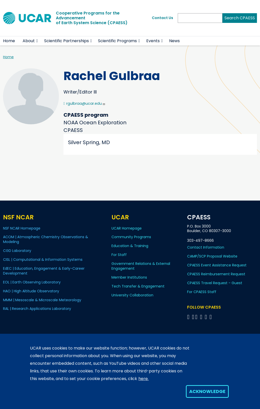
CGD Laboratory (17, 250)
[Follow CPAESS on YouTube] (211, 317)
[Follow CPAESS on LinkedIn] (202, 317)
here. (143, 379)
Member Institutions (129, 277)
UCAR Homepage (126, 228)
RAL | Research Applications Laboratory (37, 308)
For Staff (119, 254)
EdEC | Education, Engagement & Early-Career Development (44, 271)
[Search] (200, 18)
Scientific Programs (117, 41)
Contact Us (162, 17)
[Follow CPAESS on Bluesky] (193, 317)
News (174, 41)
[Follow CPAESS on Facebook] (189, 317)
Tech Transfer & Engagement (138, 286)
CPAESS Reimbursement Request (216, 274)
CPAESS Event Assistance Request (217, 265)
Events (153, 41)
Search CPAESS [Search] (239, 18)
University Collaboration (132, 295)
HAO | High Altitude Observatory (31, 291)
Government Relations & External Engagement (140, 266)
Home (9, 41)
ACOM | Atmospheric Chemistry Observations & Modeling (45, 239)
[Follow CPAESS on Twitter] (197, 317)
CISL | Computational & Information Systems (43, 259)
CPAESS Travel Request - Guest (214, 282)
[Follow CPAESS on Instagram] (206, 317)
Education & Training (129, 245)
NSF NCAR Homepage (21, 228)
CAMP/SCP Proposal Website (212, 256)
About (29, 41)
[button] (37, 41)
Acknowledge (207, 391)
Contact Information (205, 247)
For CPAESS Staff (201, 291)
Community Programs (131, 236)
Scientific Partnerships (66, 41)
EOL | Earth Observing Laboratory (32, 282)
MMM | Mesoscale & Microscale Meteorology (42, 299)
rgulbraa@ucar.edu (85, 103)
